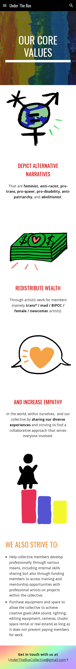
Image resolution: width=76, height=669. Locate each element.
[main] (38, 48)
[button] (4, 5)
